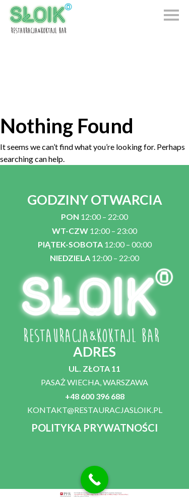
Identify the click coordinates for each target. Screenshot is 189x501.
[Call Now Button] (94, 479)
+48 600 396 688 (94, 396)
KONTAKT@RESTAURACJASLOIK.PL (94, 409)
